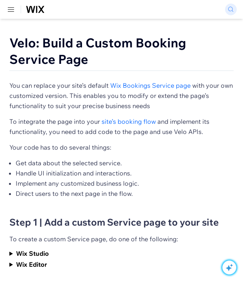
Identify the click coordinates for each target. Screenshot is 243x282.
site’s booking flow (129, 121)
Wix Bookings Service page (150, 85)
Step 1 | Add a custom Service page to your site (114, 222)
